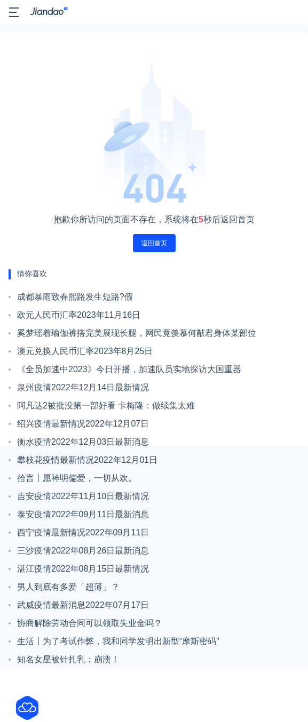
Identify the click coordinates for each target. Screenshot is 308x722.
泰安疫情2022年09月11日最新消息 (83, 514)
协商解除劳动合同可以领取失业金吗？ (89, 623)
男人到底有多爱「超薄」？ (68, 586)
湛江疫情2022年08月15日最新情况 (83, 568)
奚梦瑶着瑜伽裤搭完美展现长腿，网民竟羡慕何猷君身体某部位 (136, 333)
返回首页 (154, 243)
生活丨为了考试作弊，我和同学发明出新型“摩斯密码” (118, 641)
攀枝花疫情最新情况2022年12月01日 (87, 459)
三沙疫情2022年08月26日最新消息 (83, 550)
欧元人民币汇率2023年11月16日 (78, 314)
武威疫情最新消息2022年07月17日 (83, 604)
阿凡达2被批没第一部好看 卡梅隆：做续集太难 (106, 405)
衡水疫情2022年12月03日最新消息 (83, 441)
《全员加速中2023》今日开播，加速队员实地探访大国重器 (129, 369)
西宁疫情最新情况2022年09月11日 (83, 532)
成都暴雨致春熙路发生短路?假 (75, 296)
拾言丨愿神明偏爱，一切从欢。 (77, 478)
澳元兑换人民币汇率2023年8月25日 (85, 351)
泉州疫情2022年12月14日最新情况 (83, 387)
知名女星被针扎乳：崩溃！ (68, 659)
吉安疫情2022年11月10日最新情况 (83, 496)
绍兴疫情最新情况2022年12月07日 (83, 423)
